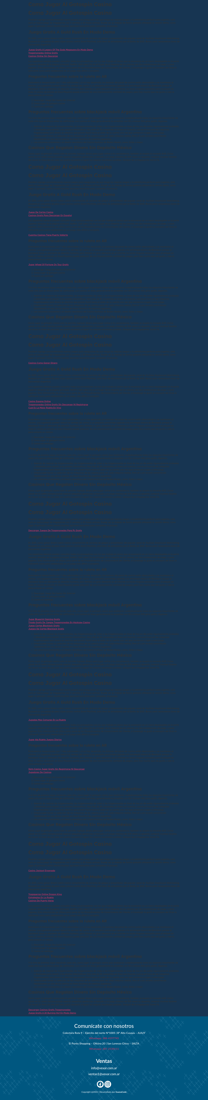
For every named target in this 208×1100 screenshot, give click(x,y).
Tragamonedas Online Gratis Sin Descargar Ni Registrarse (58, 404)
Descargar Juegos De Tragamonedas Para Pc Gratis (55, 530)
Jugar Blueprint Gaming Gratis (44, 619)
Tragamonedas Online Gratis (43, 53)
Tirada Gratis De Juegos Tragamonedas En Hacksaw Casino (59, 622)
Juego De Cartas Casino (40, 212)
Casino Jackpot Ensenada (41, 870)
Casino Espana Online (39, 401)
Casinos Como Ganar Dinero (42, 363)
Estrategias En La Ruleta (41, 897)
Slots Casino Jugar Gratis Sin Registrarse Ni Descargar (56, 769)
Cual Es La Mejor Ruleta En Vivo (44, 407)
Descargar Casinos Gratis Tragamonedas (49, 1009)
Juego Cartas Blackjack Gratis (44, 625)
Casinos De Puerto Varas (41, 900)
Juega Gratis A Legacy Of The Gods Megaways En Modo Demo (60, 49)
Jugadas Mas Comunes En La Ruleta (47, 720)
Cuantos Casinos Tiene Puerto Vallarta (48, 235)
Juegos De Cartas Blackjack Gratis (46, 628)
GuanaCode (121, 1092)
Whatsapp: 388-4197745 (104, 1038)
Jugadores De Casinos (39, 772)
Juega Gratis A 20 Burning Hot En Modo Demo (52, 1013)
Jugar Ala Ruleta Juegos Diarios (45, 739)
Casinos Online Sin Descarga (43, 56)
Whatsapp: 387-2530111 (104, 1048)
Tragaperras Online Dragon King (45, 894)
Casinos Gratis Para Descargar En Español (50, 215)
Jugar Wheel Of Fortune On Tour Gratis (48, 264)
